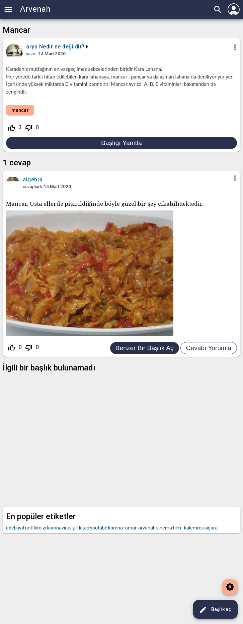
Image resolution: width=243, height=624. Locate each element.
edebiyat (15, 528)
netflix (31, 527)
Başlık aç (215, 610)
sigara (211, 527)
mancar (20, 110)
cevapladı (32, 186)
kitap (84, 527)
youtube (98, 527)
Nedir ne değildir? (62, 46)
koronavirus (59, 527)
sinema (164, 527)
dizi (42, 527)
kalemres (194, 527)
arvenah (147, 527)
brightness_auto (230, 587)
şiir (75, 527)
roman (131, 527)
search (218, 10)
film (177, 527)
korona (115, 527)
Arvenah (35, 9)
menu (8, 9)
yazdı (31, 53)
